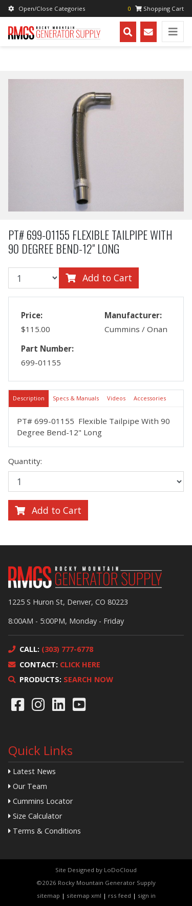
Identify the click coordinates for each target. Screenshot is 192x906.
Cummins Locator (40, 801)
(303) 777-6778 (50, 649)
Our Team (27, 786)
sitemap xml (84, 895)
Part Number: (47, 348)
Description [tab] (29, 398)
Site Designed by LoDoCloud (96, 870)
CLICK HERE (54, 664)
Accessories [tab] (150, 398)
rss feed (119, 895)
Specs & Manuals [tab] (76, 398)
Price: (31, 315)
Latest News (32, 771)
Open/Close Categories (47, 8)
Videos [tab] (116, 398)
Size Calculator (35, 816)
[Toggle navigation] (173, 31)
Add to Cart (99, 278)
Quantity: (25, 461)
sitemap (48, 895)
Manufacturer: (133, 315)
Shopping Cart (155, 8)
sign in (147, 895)
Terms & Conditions (44, 831)
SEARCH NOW (60, 679)
